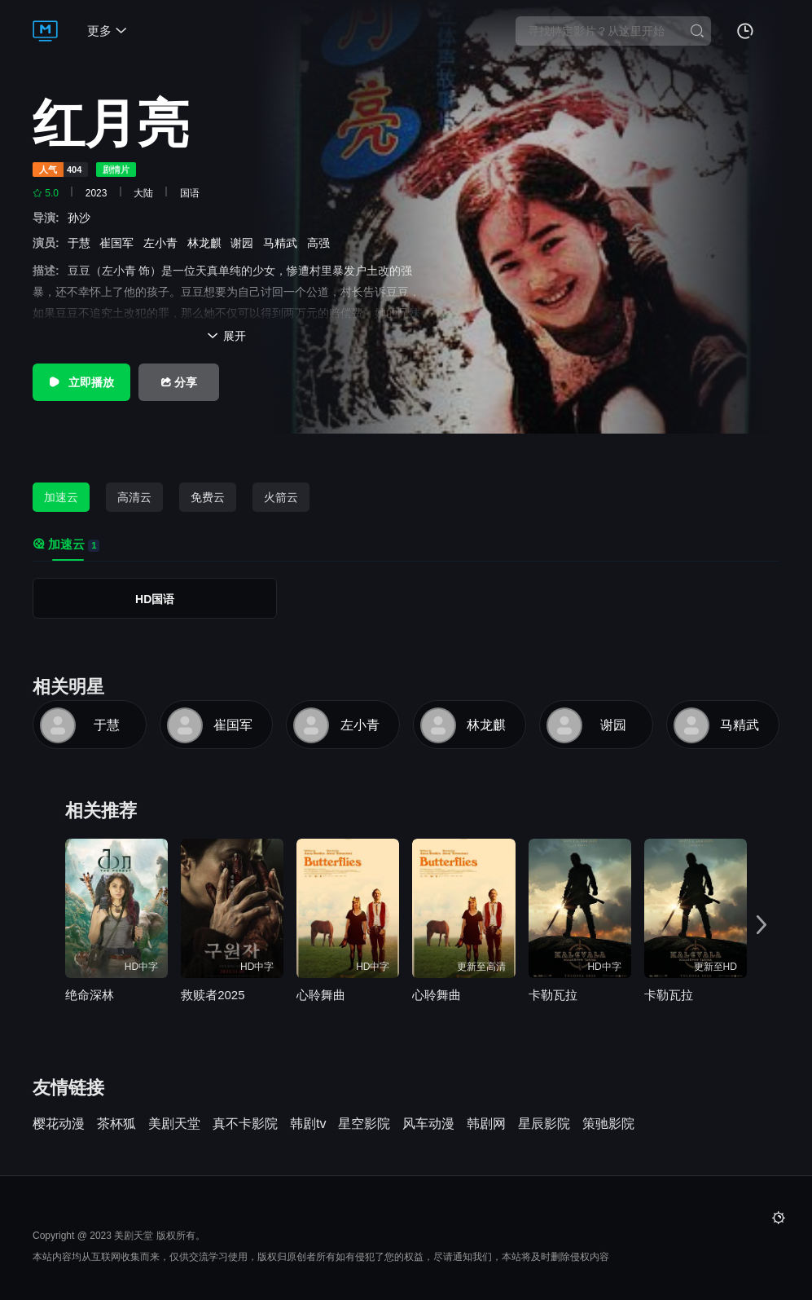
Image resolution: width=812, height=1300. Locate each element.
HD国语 (154, 599)
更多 (107, 30)
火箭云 (281, 497)
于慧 (82, 242)
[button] (761, 925)
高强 (321, 242)
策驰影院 (608, 1123)
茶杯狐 (116, 1123)
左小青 (163, 242)
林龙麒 (207, 242)
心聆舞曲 (320, 995)
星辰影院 (544, 1123)
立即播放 (81, 382)
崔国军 (119, 242)
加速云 (61, 497)
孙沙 (82, 217)
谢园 (245, 242)
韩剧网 (486, 1123)
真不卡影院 (245, 1123)
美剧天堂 (174, 1123)
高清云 (134, 497)
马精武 (283, 242)
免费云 (208, 497)
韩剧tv (308, 1123)
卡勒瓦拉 (553, 995)
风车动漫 (428, 1123)
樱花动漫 (59, 1123)
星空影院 (364, 1123)
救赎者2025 (212, 995)
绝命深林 (89, 995)
